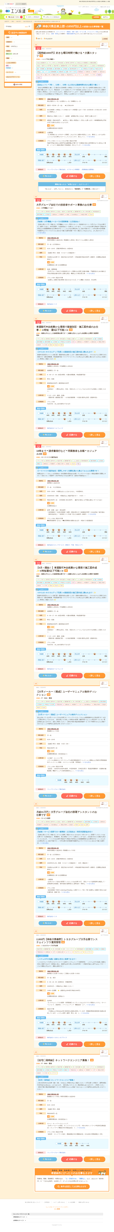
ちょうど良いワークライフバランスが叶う (16, 7)
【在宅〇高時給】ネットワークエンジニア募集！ (62, 1060)
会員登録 (96, 17)
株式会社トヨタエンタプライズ (57, 1037)
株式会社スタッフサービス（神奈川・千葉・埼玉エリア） (65, 545)
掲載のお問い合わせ (105, 6)
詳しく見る (95, 176)
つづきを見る (90, 137)
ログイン (105, 17)
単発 (56, 33)
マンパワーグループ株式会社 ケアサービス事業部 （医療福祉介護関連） (71, 169)
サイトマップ (94, 6)
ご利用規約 (47, 1202)
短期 (52, 33)
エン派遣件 (9, 4)
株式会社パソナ (52, 304)
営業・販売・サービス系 (79, 32)
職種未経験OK (71, 33)
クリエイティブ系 (92, 32)
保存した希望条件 (33, 17)
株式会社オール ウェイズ (55, 428)
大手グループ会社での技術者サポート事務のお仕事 (64, 204)
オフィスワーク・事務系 (63, 32)
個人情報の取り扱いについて (32, 1202)
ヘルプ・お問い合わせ (83, 6)
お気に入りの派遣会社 (52, 17)
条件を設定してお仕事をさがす (73, 1186)
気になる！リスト (15, 17)
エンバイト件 (21, 4)
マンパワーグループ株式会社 (56, 789)
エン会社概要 (71, 1202)
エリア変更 (38, 11)
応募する (73, 176)
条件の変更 (19, 84)
